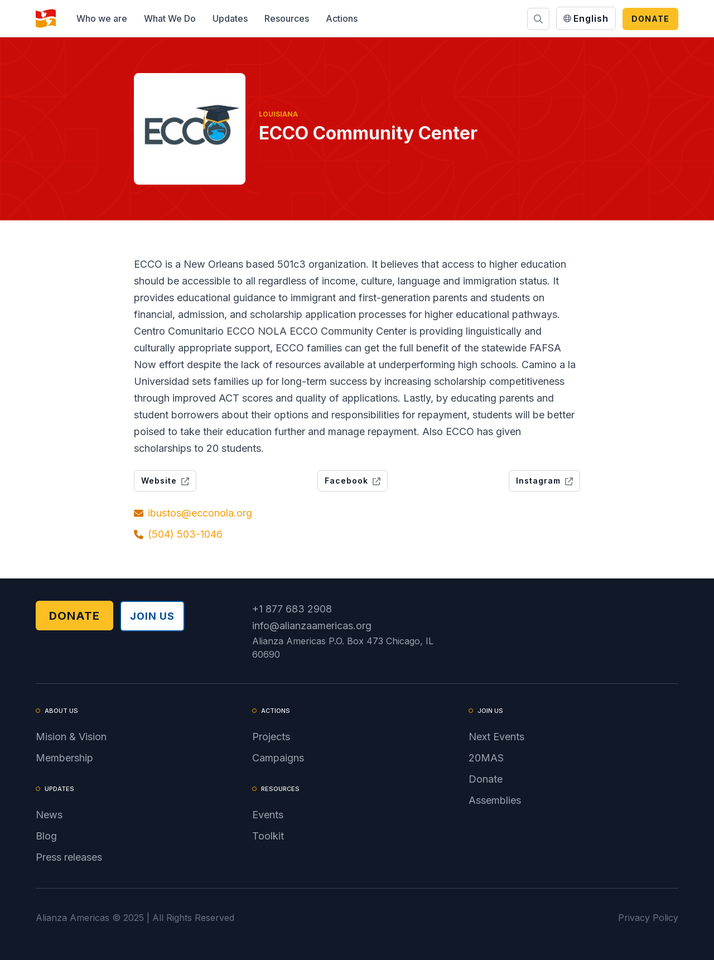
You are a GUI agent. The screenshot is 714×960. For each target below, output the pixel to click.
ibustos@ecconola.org (200, 513)
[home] (46, 18)
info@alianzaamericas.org (312, 625)
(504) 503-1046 (185, 534)
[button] (101, 18)
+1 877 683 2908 (292, 609)
